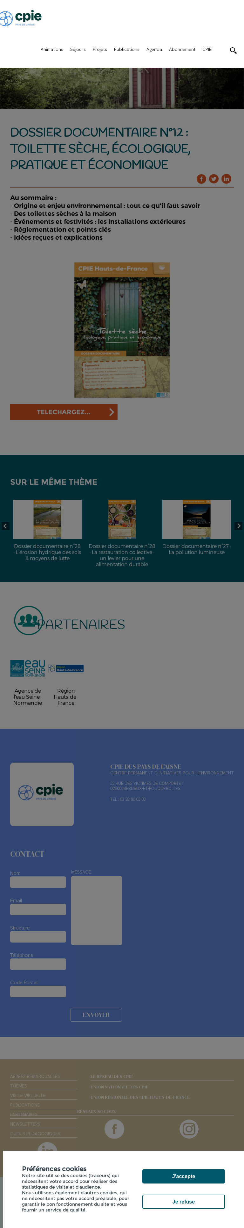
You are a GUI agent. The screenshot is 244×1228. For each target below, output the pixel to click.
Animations (52, 49)
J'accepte (183, 1176)
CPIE (207, 49)
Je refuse (184, 1201)
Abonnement (182, 49)
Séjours (78, 49)
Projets (100, 49)
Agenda (154, 49)
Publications (126, 49)
